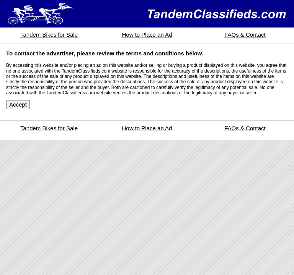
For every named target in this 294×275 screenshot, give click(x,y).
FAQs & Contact (245, 34)
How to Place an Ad (147, 34)
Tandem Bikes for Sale (49, 34)
